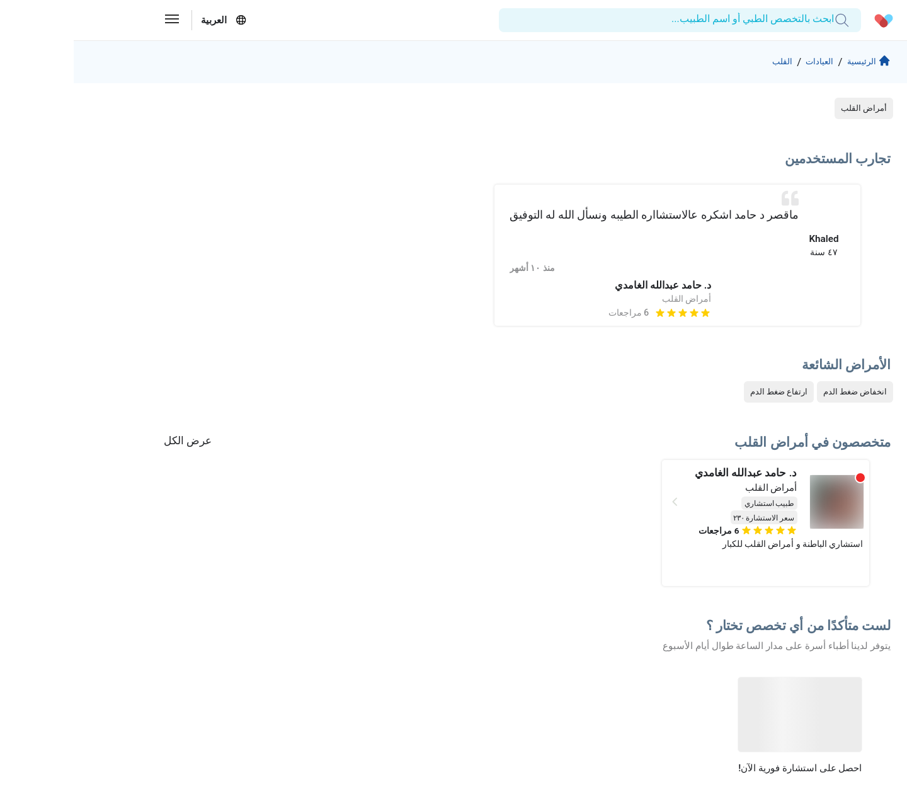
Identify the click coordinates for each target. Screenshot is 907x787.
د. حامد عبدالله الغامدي (589, 287)
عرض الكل (114, 441)
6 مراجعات (555, 314)
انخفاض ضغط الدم (781, 393)
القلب (695, 62)
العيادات (738, 62)
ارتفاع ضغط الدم (705, 393)
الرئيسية (793, 64)
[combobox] (752, 20)
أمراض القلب (790, 109)
